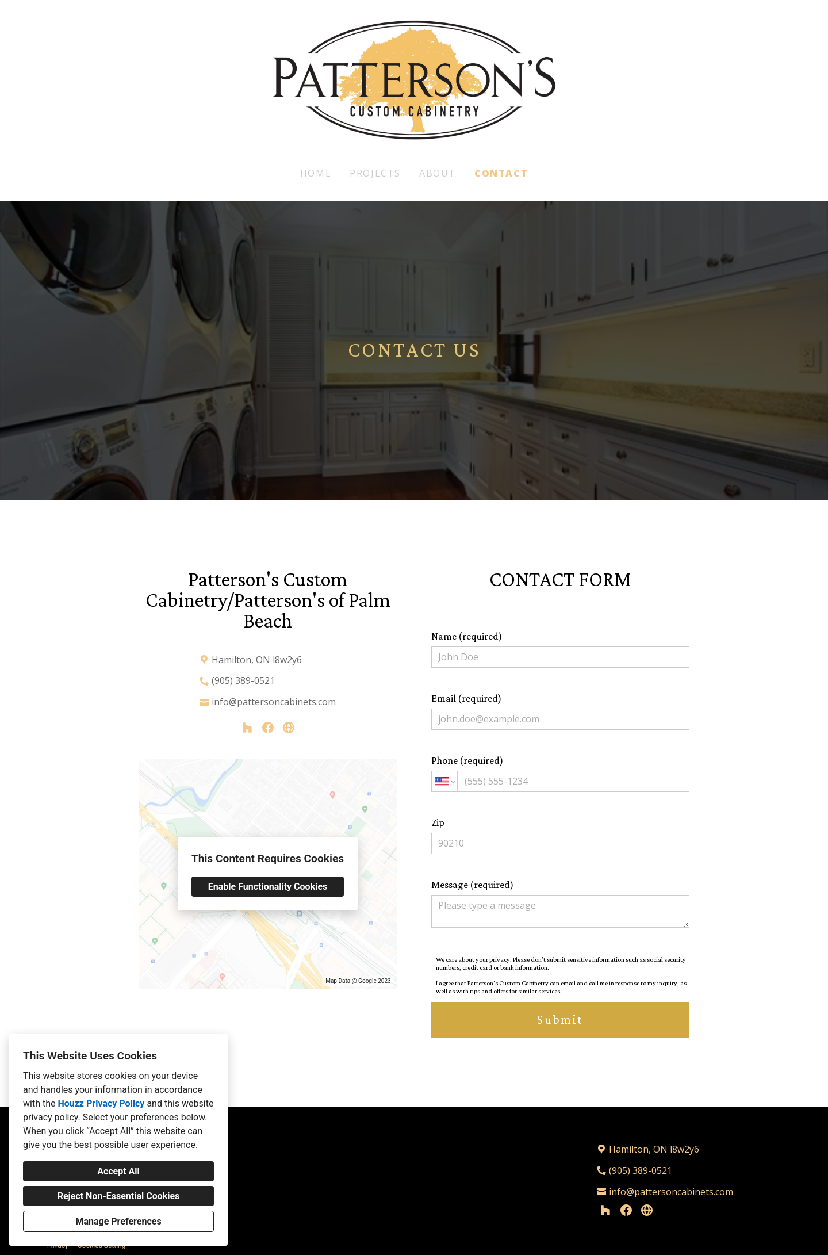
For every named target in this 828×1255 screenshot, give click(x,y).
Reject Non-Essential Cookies (118, 1196)
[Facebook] (268, 727)
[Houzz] (247, 727)
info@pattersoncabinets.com (274, 701)
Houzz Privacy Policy (100, 1103)
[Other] (288, 727)
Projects (375, 173)
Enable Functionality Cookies (268, 886)
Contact (501, 173)
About (437, 173)
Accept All (118, 1171)
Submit (560, 1019)
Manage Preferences (118, 1221)
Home (315, 173)
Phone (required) (560, 773)
